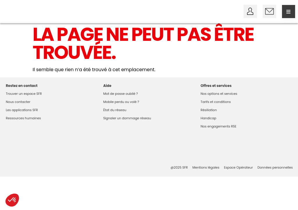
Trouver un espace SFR (24, 93)
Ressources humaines (23, 118)
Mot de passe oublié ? (120, 93)
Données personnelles (275, 167)
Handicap (208, 118)
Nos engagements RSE (218, 126)
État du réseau (114, 110)
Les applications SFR (22, 110)
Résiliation (209, 110)
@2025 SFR (179, 167)
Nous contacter (18, 101)
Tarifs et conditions (216, 101)
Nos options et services (219, 93)
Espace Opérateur (238, 167)
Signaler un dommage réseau (127, 118)
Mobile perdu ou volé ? (121, 101)
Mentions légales (205, 167)
